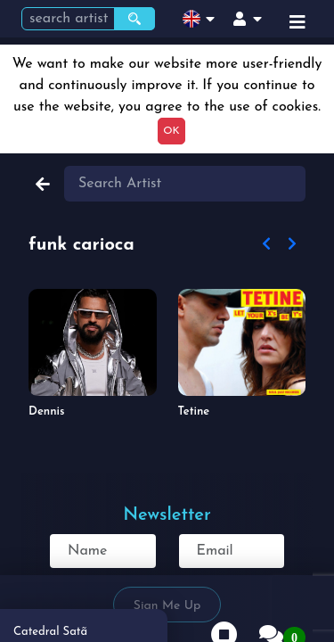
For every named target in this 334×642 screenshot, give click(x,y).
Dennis (47, 411)
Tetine (194, 411)
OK (171, 131)
